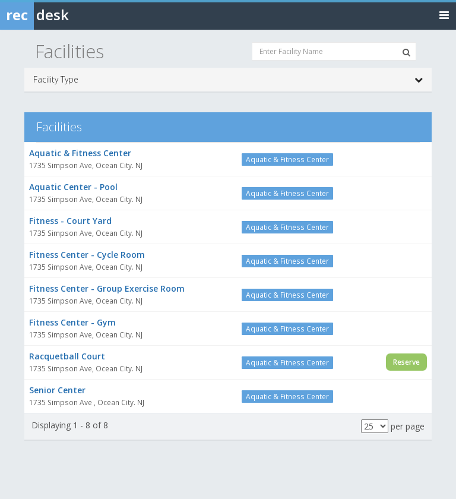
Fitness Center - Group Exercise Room (107, 288)
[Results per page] (374, 426)
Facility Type (228, 79)
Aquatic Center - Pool (73, 186)
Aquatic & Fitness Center (80, 153)
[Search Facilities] (406, 52)
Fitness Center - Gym (72, 322)
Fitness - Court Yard (70, 220)
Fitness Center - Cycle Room (87, 254)
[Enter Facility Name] (334, 51)
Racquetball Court (67, 356)
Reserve (406, 362)
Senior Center (57, 390)
